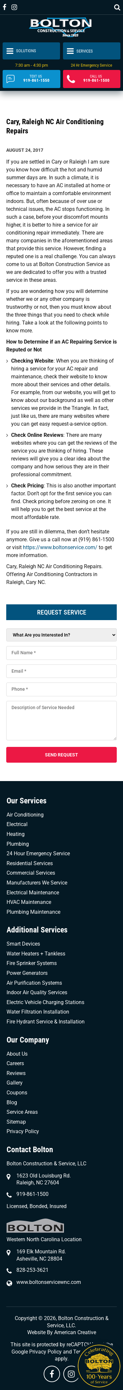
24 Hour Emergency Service (38, 853)
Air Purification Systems (34, 983)
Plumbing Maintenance (33, 912)
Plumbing (18, 844)
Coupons (17, 1092)
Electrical (17, 824)
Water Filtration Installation (38, 1012)
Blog (12, 1102)
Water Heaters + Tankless (36, 954)
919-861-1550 (36, 78)
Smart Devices (23, 944)
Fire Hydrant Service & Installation (46, 1022)
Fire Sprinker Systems (32, 963)
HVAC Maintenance (29, 902)
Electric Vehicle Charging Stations (45, 1002)
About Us (17, 1054)
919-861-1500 (96, 78)
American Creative (75, 1332)
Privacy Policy (23, 1131)
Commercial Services (31, 873)
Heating (16, 834)
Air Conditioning (25, 815)
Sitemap (16, 1122)
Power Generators (27, 973)
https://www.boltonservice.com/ (61, 547)
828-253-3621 (32, 1270)
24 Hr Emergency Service (91, 65)
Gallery (15, 1083)
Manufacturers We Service (37, 883)
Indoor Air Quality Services (37, 992)
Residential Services (30, 863)
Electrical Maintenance (33, 892)
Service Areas (22, 1112)
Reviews (16, 1073)
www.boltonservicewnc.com (48, 1282)
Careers (15, 1063)
